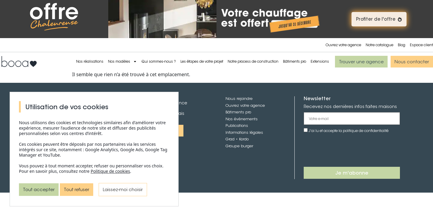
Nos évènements (242, 119)
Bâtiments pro (294, 61)
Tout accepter (39, 189)
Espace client (421, 45)
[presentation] (349, 150)
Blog (401, 45)
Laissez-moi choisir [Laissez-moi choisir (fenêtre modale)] (123, 189)
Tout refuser (76, 189)
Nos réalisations (89, 61)
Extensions (320, 61)
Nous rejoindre (239, 98)
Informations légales (244, 132)
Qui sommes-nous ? (158, 61)
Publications (237, 125)
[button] (379, 19)
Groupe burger (239, 145)
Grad (230, 139)
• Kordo (242, 139)
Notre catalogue (379, 45)
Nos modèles (122, 61)
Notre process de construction (253, 61)
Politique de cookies (110, 171)
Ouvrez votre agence (343, 45)
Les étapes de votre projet (201, 61)
